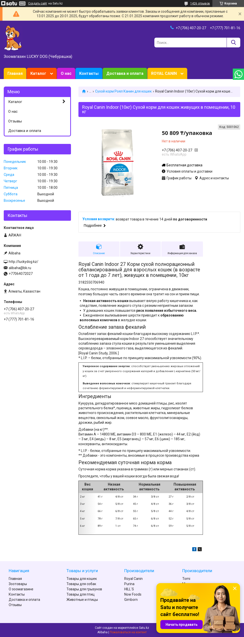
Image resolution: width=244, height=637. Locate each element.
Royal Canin (133, 579)
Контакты (89, 73)
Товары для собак (81, 584)
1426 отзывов (200, 3)
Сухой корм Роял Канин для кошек (123, 91)
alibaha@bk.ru (20, 268)
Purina (129, 584)
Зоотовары (18, 584)
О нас (66, 73)
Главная (15, 73)
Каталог (38, 73)
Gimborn (131, 600)
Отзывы (15, 121)
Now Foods (132, 594)
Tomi (186, 579)
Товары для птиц (80, 594)
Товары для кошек (81, 579)
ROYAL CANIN (164, 73)
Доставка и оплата (124, 73)
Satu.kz (144, 628)
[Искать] (233, 42)
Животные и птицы (82, 600)
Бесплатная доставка (184, 165)
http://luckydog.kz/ (23, 262)
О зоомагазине (21, 589)
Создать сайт (37, 3)
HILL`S (129, 589)
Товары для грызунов (84, 589)
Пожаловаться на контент (128, 632)
